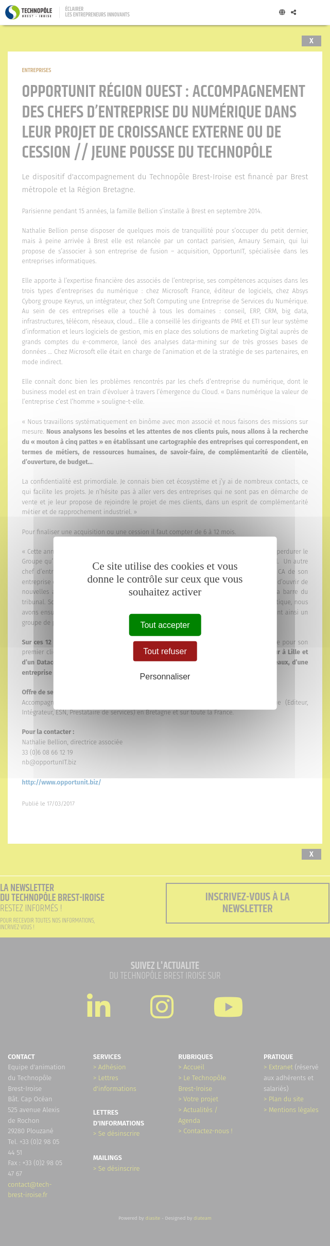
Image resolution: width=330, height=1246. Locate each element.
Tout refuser (164, 650)
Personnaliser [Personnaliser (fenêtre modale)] (165, 676)
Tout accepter (164, 624)
